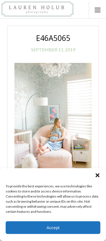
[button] (97, 175)
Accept (53, 227)
